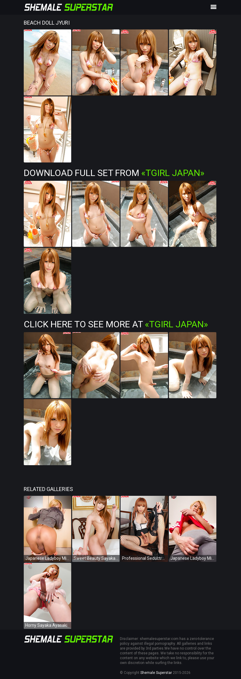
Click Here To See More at (116, 324)
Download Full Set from (114, 173)
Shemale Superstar (156, 673)
